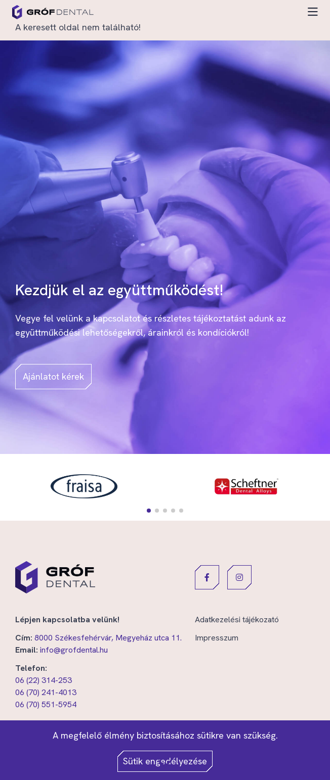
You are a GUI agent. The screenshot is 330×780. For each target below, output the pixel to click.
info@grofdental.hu (74, 650)
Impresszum (216, 637)
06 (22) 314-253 (43, 680)
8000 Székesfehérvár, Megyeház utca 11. (108, 637)
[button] (149, 511)
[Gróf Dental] (53, 12)
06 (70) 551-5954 (45, 704)
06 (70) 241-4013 (45, 692)
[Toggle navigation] (313, 12)
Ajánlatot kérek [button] (53, 376)
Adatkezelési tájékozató (237, 619)
